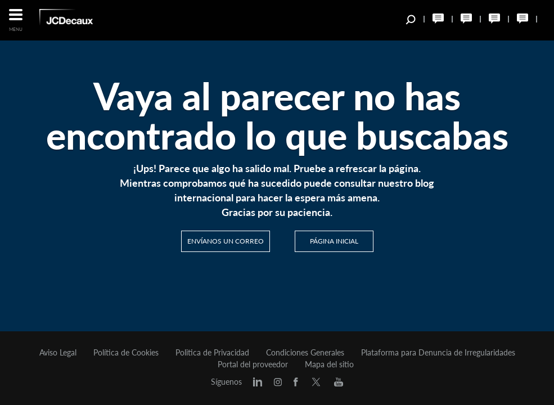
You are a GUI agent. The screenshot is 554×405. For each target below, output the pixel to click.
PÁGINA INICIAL (334, 241)
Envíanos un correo (225, 241)
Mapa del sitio (329, 364)
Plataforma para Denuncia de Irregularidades (438, 352)
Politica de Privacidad (212, 352)
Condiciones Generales (305, 352)
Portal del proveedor (253, 364)
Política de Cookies (126, 352)
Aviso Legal (57, 352)
